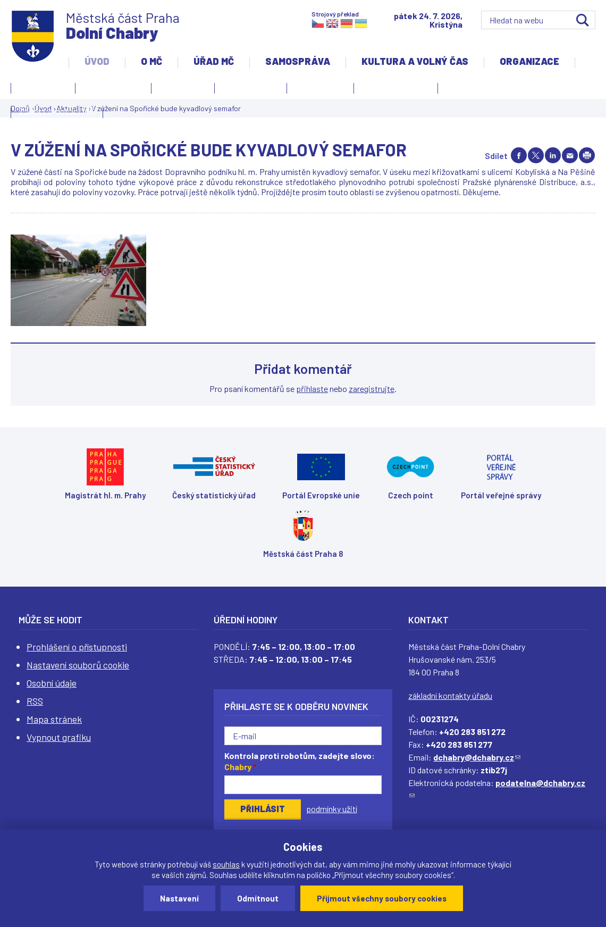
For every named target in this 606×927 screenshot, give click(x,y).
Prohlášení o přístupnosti (77, 647)
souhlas (226, 864)
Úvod (97, 61)
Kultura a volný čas (414, 61)
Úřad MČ (213, 61)
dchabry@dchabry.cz (476, 757)
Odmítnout (258, 898)
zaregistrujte (371, 388)
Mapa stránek (54, 719)
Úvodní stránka (113, 87)
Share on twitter (536, 155)
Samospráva (297, 61)
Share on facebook (519, 155)
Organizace (529, 61)
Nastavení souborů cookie (78, 665)
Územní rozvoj (393, 90)
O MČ (151, 61)
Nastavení (179, 898)
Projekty (465, 90)
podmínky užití (331, 809)
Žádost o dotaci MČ (57, 111)
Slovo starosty (250, 87)
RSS (35, 701)
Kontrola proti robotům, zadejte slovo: (299, 761)
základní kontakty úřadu (450, 695)
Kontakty (40, 90)
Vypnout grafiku (59, 737)
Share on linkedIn (553, 155)
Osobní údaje (52, 683)
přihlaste (312, 388)
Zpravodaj (317, 90)
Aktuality (180, 90)
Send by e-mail (570, 155)
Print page (587, 155)
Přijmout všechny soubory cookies (382, 898)
